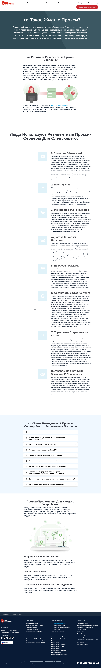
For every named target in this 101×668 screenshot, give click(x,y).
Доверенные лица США (57, 637)
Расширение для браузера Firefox (35, 642)
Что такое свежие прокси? (58, 625)
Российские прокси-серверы (59, 654)
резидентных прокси (59, 105)
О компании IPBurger (82, 623)
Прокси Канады (55, 642)
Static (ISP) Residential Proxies (34, 625)
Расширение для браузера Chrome (35, 640)
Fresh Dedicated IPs (31, 627)
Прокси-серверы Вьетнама (58, 644)
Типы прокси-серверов (57, 631)
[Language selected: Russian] (7, 642)
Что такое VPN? (55, 629)
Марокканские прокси (57, 640)
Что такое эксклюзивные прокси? (60, 627)
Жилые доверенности (32, 623)
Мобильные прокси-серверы (34, 631)
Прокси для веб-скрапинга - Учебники (87, 633)
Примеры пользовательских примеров (87, 625)
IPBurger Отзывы (81, 629)
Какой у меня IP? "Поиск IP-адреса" (35, 638)
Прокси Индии (55, 648)
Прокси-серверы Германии (58, 650)
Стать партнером (81, 642)
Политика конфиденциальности (85, 635)
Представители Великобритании (60, 638)
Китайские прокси (56, 652)
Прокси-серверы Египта (57, 646)
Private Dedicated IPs (32, 629)
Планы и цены (80, 631)
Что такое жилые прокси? (58, 623)
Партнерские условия (82, 644)
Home (3, 614)
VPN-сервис (29, 633)
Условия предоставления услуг (85, 637)
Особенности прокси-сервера (85, 627)
